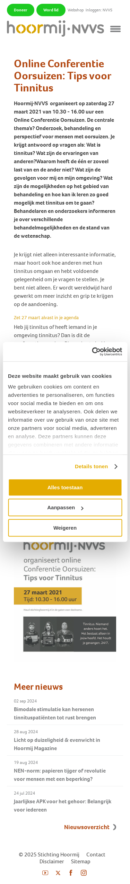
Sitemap (80, 861)
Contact (95, 854)
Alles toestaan (65, 487)
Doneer (20, 10)
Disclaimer (52, 861)
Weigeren (65, 528)
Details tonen (91, 466)
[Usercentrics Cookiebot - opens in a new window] (92, 351)
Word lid (51, 10)
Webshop (76, 10)
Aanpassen (65, 507)
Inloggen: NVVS (99, 10)
